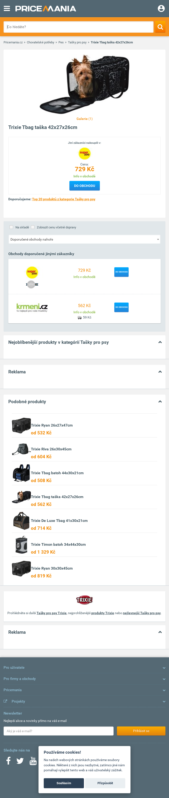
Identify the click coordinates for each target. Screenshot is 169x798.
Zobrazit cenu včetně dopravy (56, 227)
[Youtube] (33, 762)
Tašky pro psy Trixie (52, 613)
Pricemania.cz (13, 42)
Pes (61, 42)
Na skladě (22, 227)
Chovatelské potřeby (40, 42)
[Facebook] (8, 762)
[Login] (161, 9)
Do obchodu (84, 186)
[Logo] (84, 153)
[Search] (160, 26)
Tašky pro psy (77, 42)
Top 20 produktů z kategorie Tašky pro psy (63, 199)
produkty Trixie (102, 613)
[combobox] (84, 239)
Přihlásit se (141, 731)
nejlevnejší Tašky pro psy (142, 613)
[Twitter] (20, 762)
